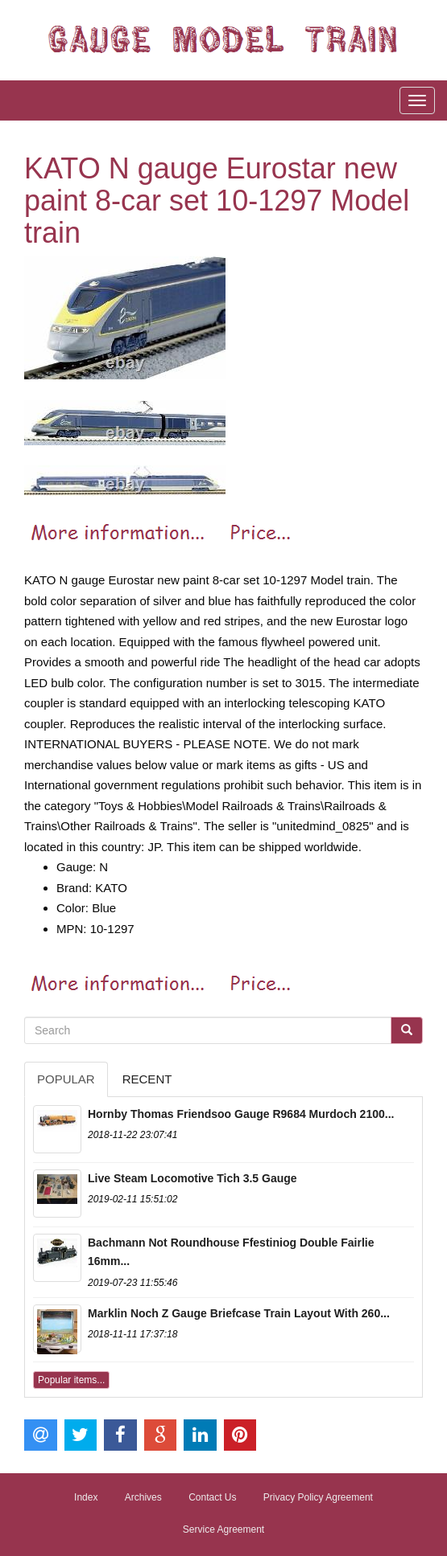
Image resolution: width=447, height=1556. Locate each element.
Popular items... (71, 1380)
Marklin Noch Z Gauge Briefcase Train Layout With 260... (239, 1313)
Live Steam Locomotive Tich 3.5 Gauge (192, 1178)
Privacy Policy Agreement (318, 1497)
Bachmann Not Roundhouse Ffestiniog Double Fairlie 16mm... (231, 1252)
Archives (143, 1497)
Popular (66, 1079)
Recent (147, 1079)
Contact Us (212, 1497)
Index (85, 1497)
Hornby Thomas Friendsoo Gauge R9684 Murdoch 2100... (241, 1114)
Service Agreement (223, 1529)
